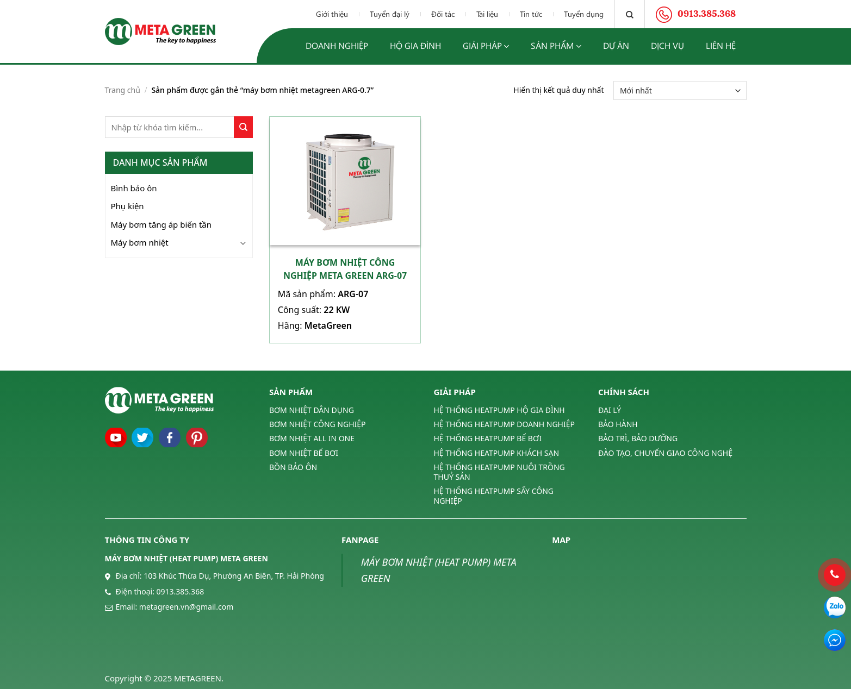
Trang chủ (122, 90)
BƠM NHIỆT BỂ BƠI (303, 453)
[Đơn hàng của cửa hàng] (679, 90)
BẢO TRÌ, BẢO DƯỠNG (638, 438)
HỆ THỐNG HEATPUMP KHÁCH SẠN (497, 453)
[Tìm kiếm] (629, 14)
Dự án (616, 45)
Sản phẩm (556, 46)
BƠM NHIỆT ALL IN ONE (312, 438)
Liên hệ (721, 45)
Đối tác (443, 14)
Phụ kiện (127, 206)
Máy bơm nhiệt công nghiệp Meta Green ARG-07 (345, 268)
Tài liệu (487, 14)
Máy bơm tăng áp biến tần (161, 224)
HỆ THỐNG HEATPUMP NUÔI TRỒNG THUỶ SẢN (499, 472)
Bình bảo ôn (134, 188)
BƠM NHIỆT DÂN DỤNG (311, 410)
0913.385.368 (180, 591)
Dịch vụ (667, 45)
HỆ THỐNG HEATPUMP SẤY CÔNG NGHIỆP (494, 496)
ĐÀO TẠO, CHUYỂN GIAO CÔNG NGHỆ (665, 453)
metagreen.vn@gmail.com (186, 607)
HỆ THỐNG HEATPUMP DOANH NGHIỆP (504, 424)
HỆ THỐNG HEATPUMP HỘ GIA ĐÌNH (499, 410)
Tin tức (531, 14)
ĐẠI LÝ (609, 410)
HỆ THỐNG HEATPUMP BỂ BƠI (488, 438)
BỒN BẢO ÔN (293, 467)
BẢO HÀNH (618, 424)
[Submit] (243, 127)
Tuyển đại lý (389, 14)
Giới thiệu (332, 14)
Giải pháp (486, 46)
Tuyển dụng (584, 14)
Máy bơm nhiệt (140, 242)
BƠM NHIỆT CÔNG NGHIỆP (317, 424)
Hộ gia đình (415, 45)
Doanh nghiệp (337, 45)
